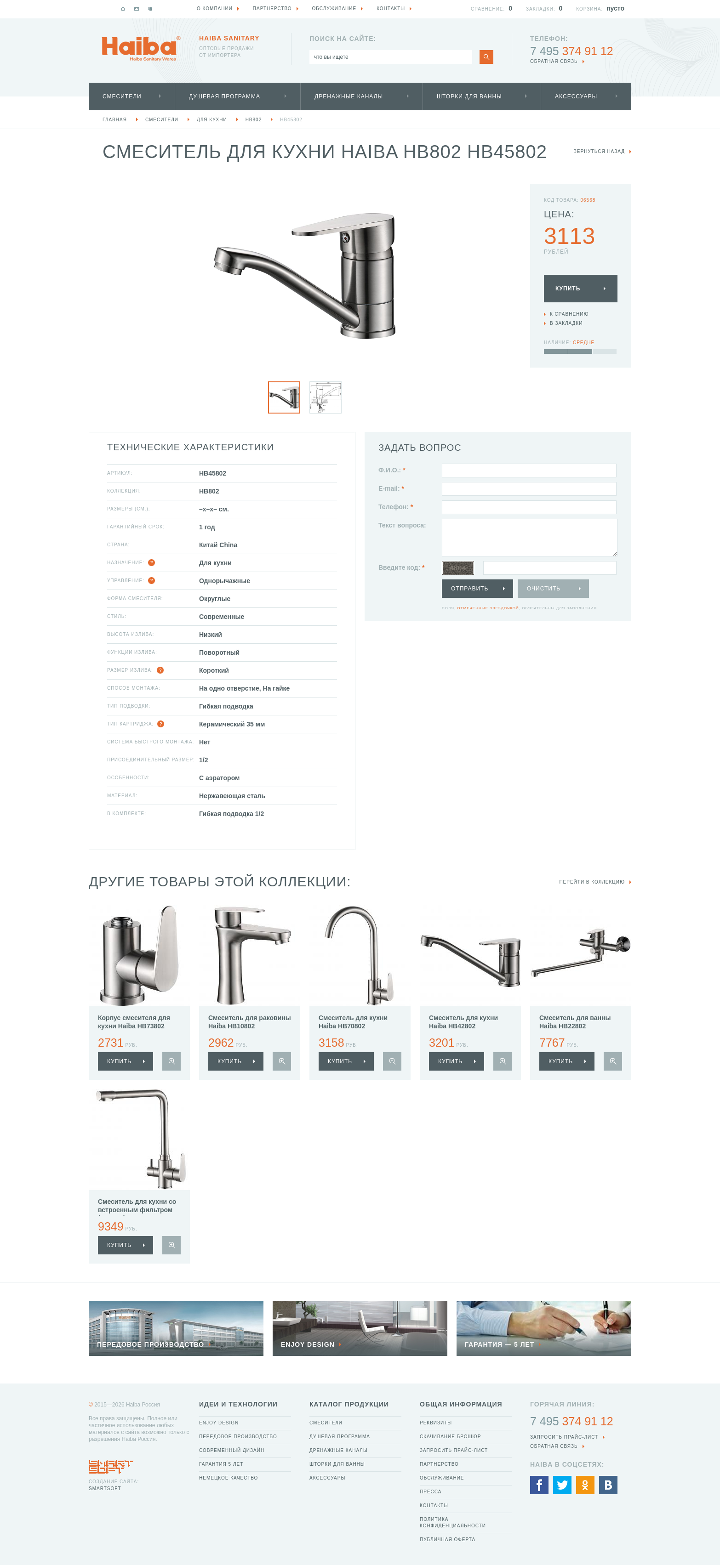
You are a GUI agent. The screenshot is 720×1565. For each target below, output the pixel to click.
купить (119, 1061)
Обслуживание (442, 1477)
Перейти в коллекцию (592, 882)
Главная (115, 119)
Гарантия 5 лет (221, 1464)
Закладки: (540, 8)
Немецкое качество (228, 1477)
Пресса (430, 1491)
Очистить (543, 588)
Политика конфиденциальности (453, 1522)
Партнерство (439, 1464)
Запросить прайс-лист (454, 1450)
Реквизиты (436, 1422)
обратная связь (554, 61)
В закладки (566, 323)
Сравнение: (488, 8)
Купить (567, 288)
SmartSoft (105, 1488)
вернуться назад (599, 151)
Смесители (122, 96)
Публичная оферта (447, 1539)
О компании (215, 8)
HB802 (254, 119)
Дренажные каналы (348, 96)
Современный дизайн (231, 1450)
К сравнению (569, 314)
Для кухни (212, 119)
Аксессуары (576, 96)
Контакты (434, 1505)
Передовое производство (238, 1436)
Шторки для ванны (469, 96)
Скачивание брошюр (450, 1436)
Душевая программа (224, 96)
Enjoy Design (219, 1422)
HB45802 (291, 119)
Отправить (469, 588)
